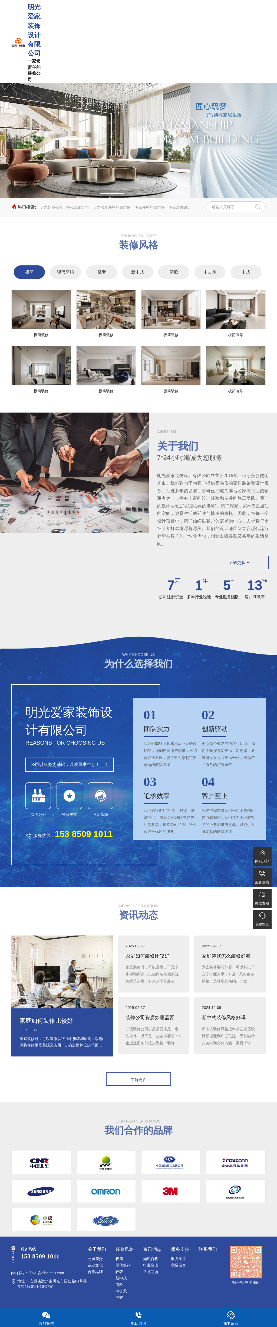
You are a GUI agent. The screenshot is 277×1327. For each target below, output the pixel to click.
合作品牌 (95, 1271)
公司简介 (95, 1259)
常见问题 (150, 1271)
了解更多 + (238, 562)
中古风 (209, 272)
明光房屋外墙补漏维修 (112, 207)
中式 (246, 272)
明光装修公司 (51, 207)
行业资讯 (150, 1265)
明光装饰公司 (77, 207)
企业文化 (95, 1265)
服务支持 (178, 1259)
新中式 (137, 272)
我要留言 (178, 1265)
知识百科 (150, 1259)
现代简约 (65, 272)
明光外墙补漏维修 (149, 207)
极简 (29, 272)
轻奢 (101, 272)
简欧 (174, 272)
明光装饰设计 (180, 207)
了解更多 (138, 1080)
